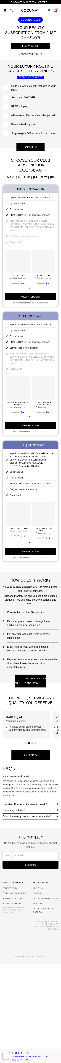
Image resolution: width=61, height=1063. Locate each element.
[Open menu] (5, 10)
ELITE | (48, 276)
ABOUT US (38, 987)
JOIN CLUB (30, 246)
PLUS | (30, 276)
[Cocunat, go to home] (30, 10)
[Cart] (55, 10)
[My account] (49, 10)
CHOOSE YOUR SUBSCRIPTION (30, 780)
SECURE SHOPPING (12, 1002)
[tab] (29, 386)
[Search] (11, 10)
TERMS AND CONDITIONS (14, 992)
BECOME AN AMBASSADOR (45, 997)
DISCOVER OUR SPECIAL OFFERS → (30, 2)
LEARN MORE (30, 46)
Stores (37, 992)
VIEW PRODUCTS (30, 395)
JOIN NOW (30, 854)
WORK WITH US (40, 1002)
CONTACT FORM (10, 987)
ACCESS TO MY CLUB (30, 54)
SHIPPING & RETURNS (13, 997)
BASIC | (13, 276)
